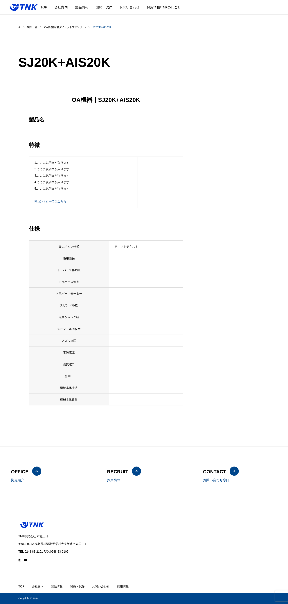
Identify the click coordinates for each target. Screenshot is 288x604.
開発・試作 (104, 7)
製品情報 (81, 7)
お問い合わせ (129, 7)
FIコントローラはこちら (50, 201)
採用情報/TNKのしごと (164, 7)
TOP (43, 7)
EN (273, 9)
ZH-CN (280, 9)
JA (268, 9)
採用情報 (123, 586)
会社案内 (61, 7)
